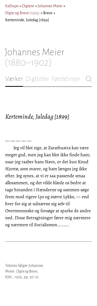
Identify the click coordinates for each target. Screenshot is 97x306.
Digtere (28, 6)
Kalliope (11, 6)
